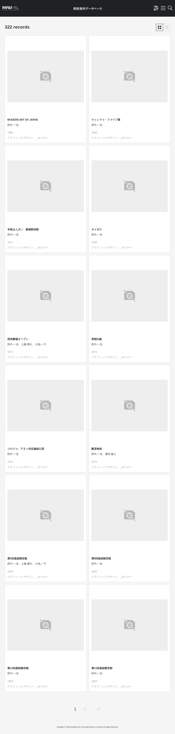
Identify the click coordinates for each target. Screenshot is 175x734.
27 (99, 709)
